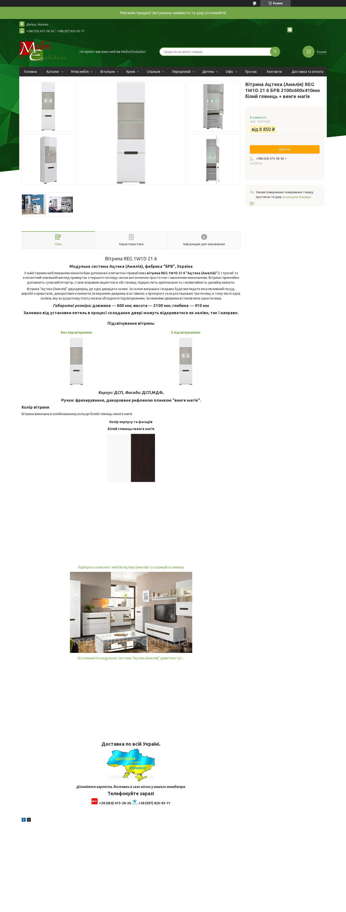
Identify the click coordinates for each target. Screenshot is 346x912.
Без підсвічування (76, 332)
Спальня (153, 71)
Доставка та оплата (307, 71)
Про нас (251, 71)
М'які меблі (80, 71)
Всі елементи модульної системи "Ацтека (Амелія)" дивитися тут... (131, 658)
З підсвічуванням (185, 332)
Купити (284, 149)
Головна (30, 71)
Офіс (229, 71)
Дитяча (208, 71)
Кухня (130, 71)
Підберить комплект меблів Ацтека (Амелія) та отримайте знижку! (131, 567)
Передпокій (181, 71)
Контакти (274, 71)
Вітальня (107, 71)
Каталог (53, 71)
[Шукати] (275, 52)
